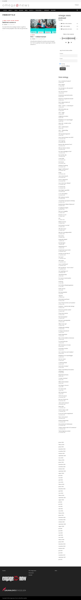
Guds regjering (61, 141)
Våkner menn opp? (62, 324)
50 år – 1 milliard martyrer (38, 37)
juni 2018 (60, 552)
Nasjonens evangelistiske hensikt (65, 98)
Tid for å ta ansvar (62, 396)
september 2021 (62, 497)
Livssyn (5, 10)
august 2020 (61, 526)
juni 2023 (60, 475)
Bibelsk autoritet (62, 221)
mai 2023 (60, 477)
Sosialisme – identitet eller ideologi (66, 306)
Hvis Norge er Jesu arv (63, 385)
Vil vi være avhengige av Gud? (64, 151)
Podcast (77, 5)
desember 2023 (61, 464)
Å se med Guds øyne (63, 341)
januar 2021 (61, 515)
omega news (12, 598)
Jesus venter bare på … (63, 176)
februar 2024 (61, 460)
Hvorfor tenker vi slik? (63, 410)
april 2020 (60, 535)
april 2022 (60, 491)
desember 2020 (61, 517)
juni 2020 (60, 530)
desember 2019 (61, 544)
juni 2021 (60, 504)
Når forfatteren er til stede (64, 345)
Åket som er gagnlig (63, 211)
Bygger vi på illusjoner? (63, 169)
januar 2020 (61, 541)
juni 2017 (60, 559)
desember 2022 (61, 488)
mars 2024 (60, 457)
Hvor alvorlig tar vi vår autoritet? (65, 88)
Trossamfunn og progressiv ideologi (66, 200)
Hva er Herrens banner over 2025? (65, 137)
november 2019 (61, 546)
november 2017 (61, 555)
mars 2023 (60, 482)
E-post (61, 58)
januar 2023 (61, 486)
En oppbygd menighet (63, 207)
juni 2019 (60, 550)
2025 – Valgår (61, 112)
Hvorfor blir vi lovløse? (63, 366)
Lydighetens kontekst (63, 116)
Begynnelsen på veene (63, 374)
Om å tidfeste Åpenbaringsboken (65, 285)
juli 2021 (60, 502)
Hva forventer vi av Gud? (63, 225)
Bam (26, 598)
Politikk (12, 20)
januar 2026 (61, 442)
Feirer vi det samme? (63, 417)
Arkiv (56, 570)
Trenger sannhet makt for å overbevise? (67, 427)
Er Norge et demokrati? (63, 331)
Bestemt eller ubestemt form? (65, 144)
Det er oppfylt (61, 84)
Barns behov (61, 236)
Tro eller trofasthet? (63, 378)
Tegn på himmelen (62, 274)
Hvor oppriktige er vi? (63, 271)
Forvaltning (38, 10)
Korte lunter (61, 162)
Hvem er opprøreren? (63, 179)
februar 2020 (61, 539)
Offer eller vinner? (62, 229)
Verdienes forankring (63, 165)
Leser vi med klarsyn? (63, 264)
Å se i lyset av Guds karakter (64, 278)
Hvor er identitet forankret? (64, 81)
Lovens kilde (61, 158)
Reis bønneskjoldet (62, 292)
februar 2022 (61, 495)
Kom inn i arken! (62, 359)
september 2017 (62, 557)
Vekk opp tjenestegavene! (64, 134)
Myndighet (46, 10)
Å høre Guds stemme (63, 313)
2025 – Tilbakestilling (63, 130)
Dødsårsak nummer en (9, 22)
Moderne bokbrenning (63, 420)
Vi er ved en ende (62, 388)
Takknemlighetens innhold (64, 431)
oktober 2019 (61, 548)
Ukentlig (62, 63)
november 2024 (61, 451)
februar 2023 (61, 484)
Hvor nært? (60, 257)
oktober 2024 (61, 453)
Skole (16, 10)
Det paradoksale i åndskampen (65, 424)
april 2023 (60, 480)
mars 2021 (60, 511)
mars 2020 (60, 537)
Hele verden (61, 260)
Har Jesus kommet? (62, 91)
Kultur (31, 10)
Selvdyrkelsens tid (62, 246)
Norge (59, 172)
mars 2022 (60, 493)
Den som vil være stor (63, 399)
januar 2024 (61, 462)
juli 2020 (60, 528)
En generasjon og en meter (64, 250)
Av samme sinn (61, 186)
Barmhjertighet (61, 243)
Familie (10, 10)
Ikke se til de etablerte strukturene (66, 338)
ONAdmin (5, 24)
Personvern (31, 572)
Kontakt (30, 575)
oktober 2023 (61, 469)
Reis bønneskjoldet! (62, 317)
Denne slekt (61, 406)
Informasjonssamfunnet (63, 299)
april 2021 (60, 508)
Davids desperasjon (62, 334)
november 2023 (61, 466)
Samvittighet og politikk (63, 190)
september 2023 (62, 471)
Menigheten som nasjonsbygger (65, 119)
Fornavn (61, 53)
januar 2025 (61, 446)
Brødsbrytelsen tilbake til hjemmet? (66, 204)
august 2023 (61, 473)
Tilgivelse (60, 295)
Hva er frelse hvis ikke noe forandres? (66, 302)
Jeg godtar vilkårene (65, 66)
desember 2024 (61, 449)
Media (26, 10)
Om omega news (32, 570)
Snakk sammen (61, 288)
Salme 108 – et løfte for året (64, 123)
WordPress (21, 598)
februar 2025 (61, 444)
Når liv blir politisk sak (63, 109)
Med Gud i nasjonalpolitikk (64, 320)
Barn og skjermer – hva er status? (65, 267)
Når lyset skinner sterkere (64, 148)
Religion (21, 10)
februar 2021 (61, 513)
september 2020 (62, 524)
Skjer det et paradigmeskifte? (65, 232)
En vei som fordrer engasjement (65, 413)
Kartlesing (60, 281)
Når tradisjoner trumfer (63, 197)
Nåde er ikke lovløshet (63, 381)
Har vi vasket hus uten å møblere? (65, 352)
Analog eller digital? (62, 239)
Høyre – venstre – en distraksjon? (65, 105)
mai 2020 (60, 533)
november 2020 (61, 519)
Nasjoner (53, 10)
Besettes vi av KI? (62, 214)
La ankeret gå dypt (62, 362)
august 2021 (61, 499)
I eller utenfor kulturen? (63, 403)
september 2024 (62, 455)
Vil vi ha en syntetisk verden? (64, 309)
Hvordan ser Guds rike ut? (64, 253)
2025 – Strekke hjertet (63, 126)
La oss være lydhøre (62, 193)
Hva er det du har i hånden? (64, 183)
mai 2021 (60, 506)
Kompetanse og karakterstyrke (65, 95)
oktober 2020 (61, 522)
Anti (59, 218)
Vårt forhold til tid (62, 392)
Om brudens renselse (63, 348)
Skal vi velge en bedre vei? (64, 102)
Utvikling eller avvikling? (63, 327)
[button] (65, 42)
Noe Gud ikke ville (62, 155)
